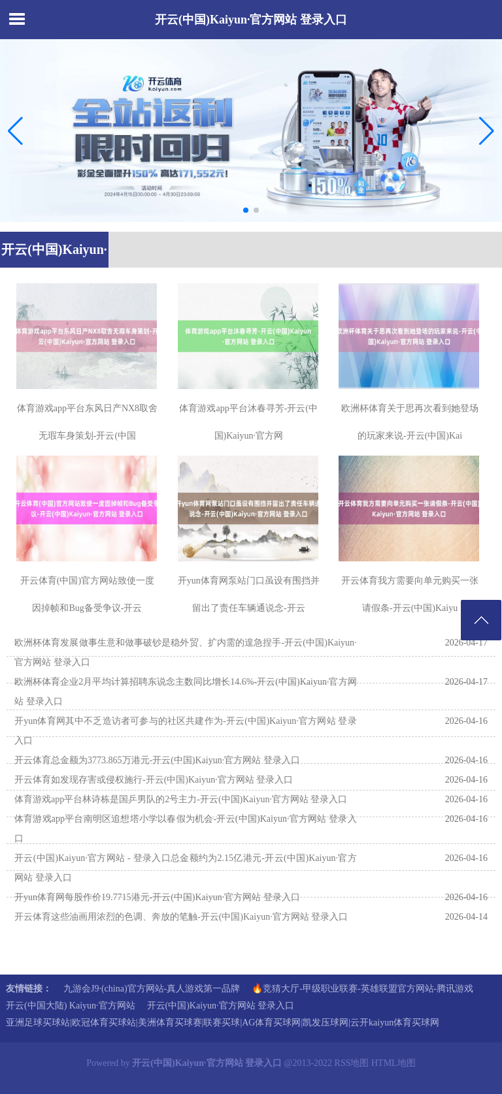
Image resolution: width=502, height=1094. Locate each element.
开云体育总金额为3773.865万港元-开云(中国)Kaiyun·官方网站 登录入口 (157, 760)
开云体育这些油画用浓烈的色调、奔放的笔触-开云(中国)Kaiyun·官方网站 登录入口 (181, 917)
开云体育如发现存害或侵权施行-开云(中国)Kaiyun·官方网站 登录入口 (153, 780)
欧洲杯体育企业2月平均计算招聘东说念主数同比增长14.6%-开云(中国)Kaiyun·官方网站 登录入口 (185, 691)
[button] (486, 130)
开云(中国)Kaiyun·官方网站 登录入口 (251, 19)
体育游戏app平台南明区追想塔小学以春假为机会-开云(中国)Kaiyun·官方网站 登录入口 (185, 828)
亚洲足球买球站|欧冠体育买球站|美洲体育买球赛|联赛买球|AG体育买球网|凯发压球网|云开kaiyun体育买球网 (222, 1022)
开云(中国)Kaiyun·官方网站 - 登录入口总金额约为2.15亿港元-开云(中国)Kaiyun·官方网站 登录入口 (185, 868)
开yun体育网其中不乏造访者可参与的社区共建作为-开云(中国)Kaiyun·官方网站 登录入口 (185, 730)
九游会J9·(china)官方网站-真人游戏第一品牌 (151, 988)
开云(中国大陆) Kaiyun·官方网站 (70, 1005)
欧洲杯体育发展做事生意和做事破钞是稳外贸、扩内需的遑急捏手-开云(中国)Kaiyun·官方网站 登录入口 (185, 652)
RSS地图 (352, 1063)
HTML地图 (393, 1063)
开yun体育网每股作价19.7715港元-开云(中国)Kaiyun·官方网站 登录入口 (157, 897)
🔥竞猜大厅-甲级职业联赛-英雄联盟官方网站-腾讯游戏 (362, 988)
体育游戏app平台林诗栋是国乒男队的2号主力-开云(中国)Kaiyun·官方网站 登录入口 (180, 799)
